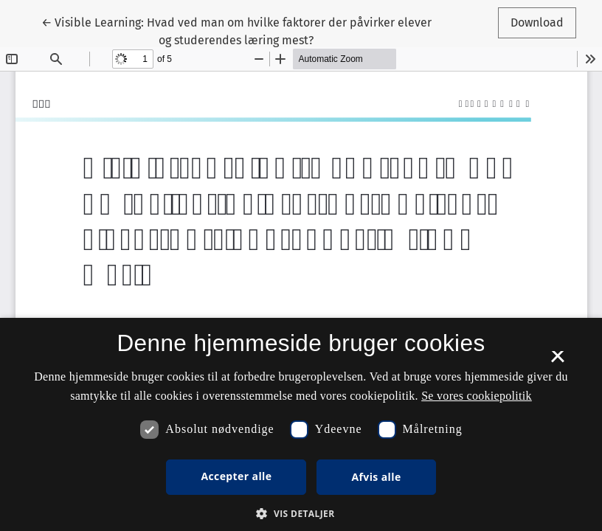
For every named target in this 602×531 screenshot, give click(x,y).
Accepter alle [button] (236, 476)
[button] (300, 513)
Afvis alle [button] (376, 477)
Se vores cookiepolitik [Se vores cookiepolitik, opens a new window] (476, 395)
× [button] (557, 361)
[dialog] (301, 424)
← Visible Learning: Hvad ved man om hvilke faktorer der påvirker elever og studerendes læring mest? (236, 30)
